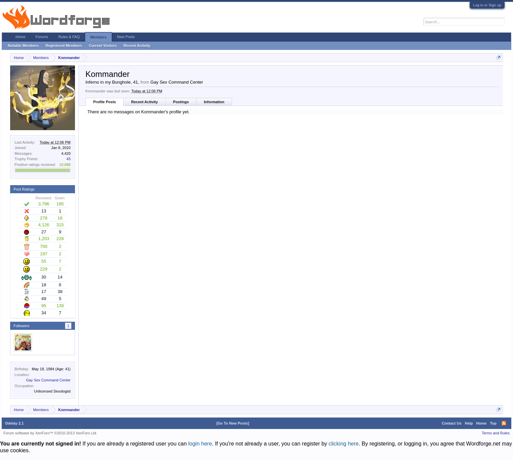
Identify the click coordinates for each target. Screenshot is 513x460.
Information (214, 102)
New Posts (126, 37)
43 (69, 159)
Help (469, 423)
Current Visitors (103, 46)
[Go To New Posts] (232, 423)
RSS (504, 423)
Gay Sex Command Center (48, 380)
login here (200, 444)
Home (20, 37)
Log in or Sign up (487, 5)
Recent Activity (144, 102)
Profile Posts (104, 102)
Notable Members (23, 46)
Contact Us (451, 423)
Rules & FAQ (69, 37)
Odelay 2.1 (14, 423)
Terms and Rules (496, 433)
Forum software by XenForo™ (50, 433)
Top (493, 423)
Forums (41, 37)
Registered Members (64, 46)
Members (98, 37)
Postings (180, 102)
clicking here (344, 444)
